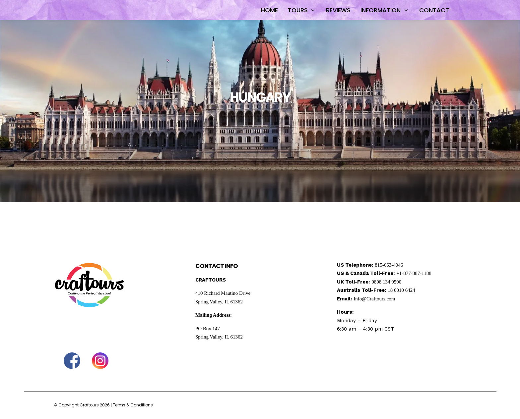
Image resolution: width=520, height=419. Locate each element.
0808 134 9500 (386, 282)
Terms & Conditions (133, 405)
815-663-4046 (389, 265)
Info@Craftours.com (374, 298)
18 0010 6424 (401, 290)
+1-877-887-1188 (413, 273)
